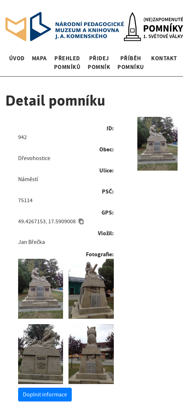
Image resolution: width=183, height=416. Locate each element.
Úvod (17, 58)
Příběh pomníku (130, 62)
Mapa (39, 58)
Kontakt (164, 58)
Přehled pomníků (67, 62)
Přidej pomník (99, 62)
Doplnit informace (45, 394)
